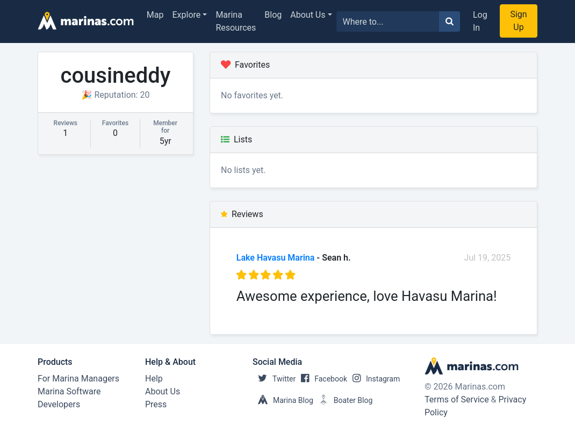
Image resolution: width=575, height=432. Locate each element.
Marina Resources (235, 21)
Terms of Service (457, 399)
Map (155, 15)
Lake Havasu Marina (275, 258)
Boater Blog (343, 400)
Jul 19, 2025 (487, 258)
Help (154, 378)
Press (156, 404)
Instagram (373, 379)
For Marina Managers (78, 378)
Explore (186, 15)
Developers (59, 404)
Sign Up (518, 20)
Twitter (274, 379)
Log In (480, 21)
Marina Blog (283, 400)
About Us (307, 15)
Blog (273, 15)
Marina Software (69, 391)
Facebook (321, 379)
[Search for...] (388, 21)
